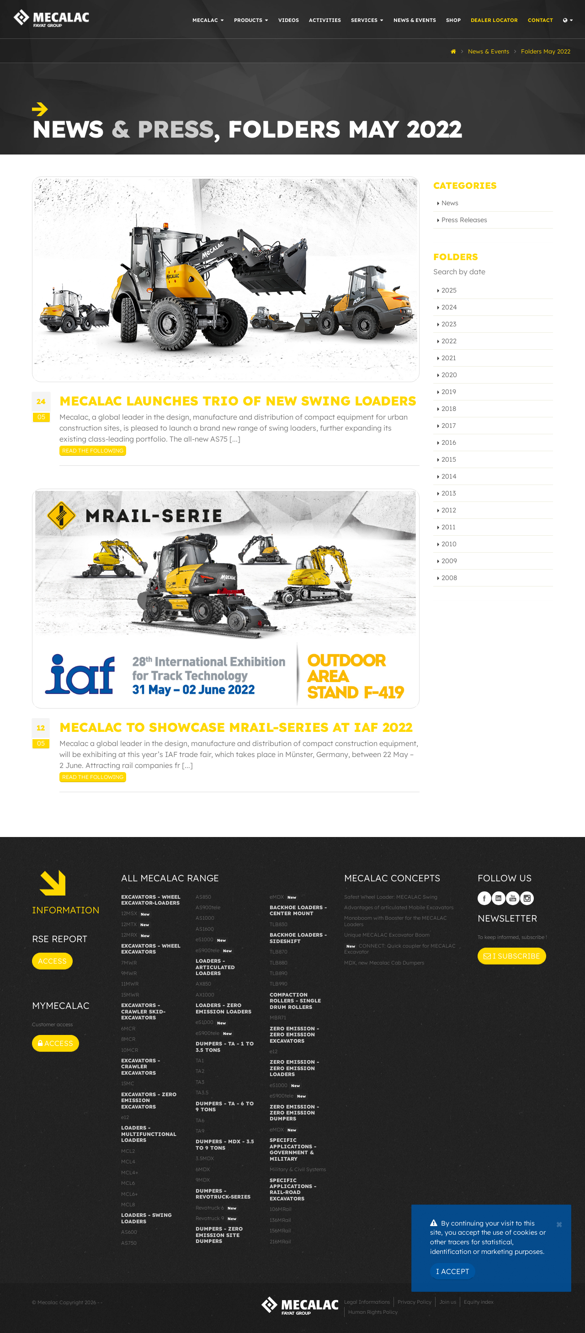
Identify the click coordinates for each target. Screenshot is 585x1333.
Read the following (92, 450)
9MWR (129, 973)
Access (52, 960)
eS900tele (215, 950)
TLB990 (278, 984)
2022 (449, 341)
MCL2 (128, 1151)
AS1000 (205, 918)
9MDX (203, 1180)
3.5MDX (205, 1158)
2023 (449, 324)
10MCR (129, 1050)
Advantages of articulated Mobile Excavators (398, 907)
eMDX (284, 897)
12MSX (136, 913)
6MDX (203, 1169)
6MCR (128, 1028)
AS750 (129, 1243)
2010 (449, 544)
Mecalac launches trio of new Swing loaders (237, 401)
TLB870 (278, 952)
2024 (449, 307)
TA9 (200, 1131)
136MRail (280, 1220)
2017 (448, 425)
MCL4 (128, 1161)
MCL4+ (129, 1172)
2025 (449, 290)
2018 (448, 409)
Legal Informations (367, 1302)
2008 (449, 578)
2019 (448, 392)
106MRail (281, 1209)
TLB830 (278, 924)
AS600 (129, 1232)
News (449, 203)
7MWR (129, 963)
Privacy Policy (414, 1302)
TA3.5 (202, 1092)
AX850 (203, 984)
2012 (448, 510)
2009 (449, 561)
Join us (447, 1302)
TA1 (200, 1060)
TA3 (200, 1082)
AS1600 (205, 929)
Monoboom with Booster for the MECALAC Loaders (395, 921)
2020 (449, 375)
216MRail (280, 1241)
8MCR (128, 1039)
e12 (125, 1117)
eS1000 (212, 940)
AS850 (203, 897)
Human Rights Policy (373, 1312)
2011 (448, 527)
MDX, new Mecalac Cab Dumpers (384, 963)
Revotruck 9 (217, 1218)
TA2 (200, 1071)
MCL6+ (129, 1194)
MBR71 (278, 1017)
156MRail (280, 1230)
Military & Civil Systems (298, 1169)
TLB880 (278, 963)
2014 (449, 476)
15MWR (130, 995)
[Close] (559, 1223)
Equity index (479, 1302)
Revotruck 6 (217, 1208)
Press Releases (464, 220)
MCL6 (128, 1183)
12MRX (136, 935)
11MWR (129, 984)
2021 (448, 358)
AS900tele (208, 907)
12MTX (136, 924)
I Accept (452, 1271)
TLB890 (278, 973)
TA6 (200, 1120)
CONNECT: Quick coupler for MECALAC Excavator (400, 949)
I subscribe (512, 955)
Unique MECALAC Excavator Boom (387, 935)
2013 (448, 493)
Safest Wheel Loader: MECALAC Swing (390, 897)
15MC (127, 1083)
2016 (448, 442)
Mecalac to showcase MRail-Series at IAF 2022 (235, 727)
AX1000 (205, 995)
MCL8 (128, 1204)
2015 (448, 459)
